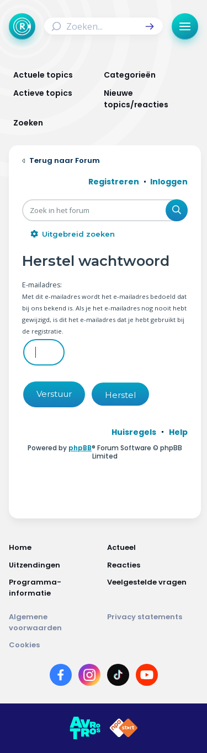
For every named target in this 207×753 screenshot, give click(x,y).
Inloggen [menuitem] (169, 181)
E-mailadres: (42, 285)
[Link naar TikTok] (118, 677)
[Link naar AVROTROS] (85, 728)
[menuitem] (134, 432)
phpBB (80, 447)
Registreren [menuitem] (113, 181)
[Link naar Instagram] (89, 677)
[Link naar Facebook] (61, 677)
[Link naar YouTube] (147, 677)
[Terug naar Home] (22, 26)
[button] (149, 26)
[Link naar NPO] (123, 728)
